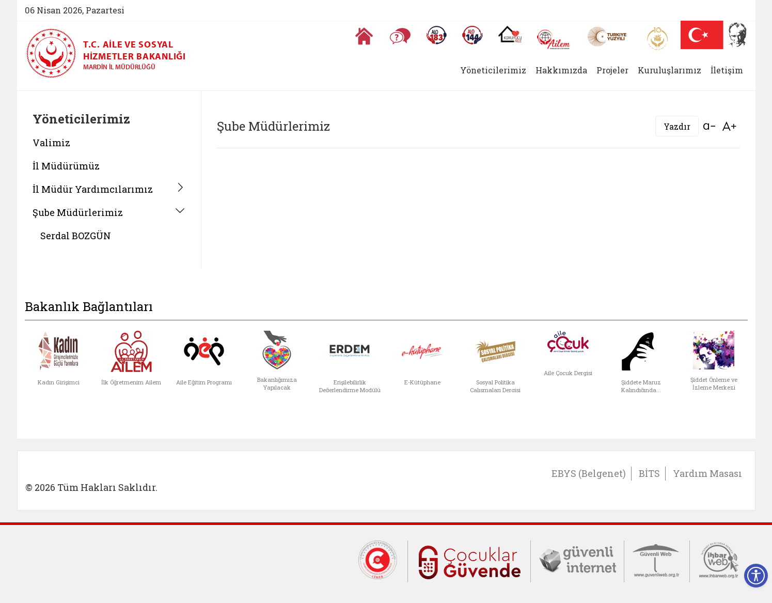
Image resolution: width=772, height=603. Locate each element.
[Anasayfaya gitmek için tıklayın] (364, 36)
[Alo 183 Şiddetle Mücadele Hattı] (436, 35)
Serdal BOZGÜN (75, 235)
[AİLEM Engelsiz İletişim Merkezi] (554, 39)
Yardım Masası (707, 473)
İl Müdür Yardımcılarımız (93, 189)
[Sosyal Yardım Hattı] (472, 35)
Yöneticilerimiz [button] (493, 70)
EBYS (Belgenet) (589, 473)
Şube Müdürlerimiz (78, 212)
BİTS (649, 473)
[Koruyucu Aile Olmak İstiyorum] (510, 34)
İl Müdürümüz (66, 166)
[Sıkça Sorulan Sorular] (400, 36)
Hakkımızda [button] (561, 70)
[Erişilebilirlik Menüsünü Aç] (756, 575)
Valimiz (51, 142)
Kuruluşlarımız (669, 70)
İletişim (727, 70)
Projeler (612, 70)
